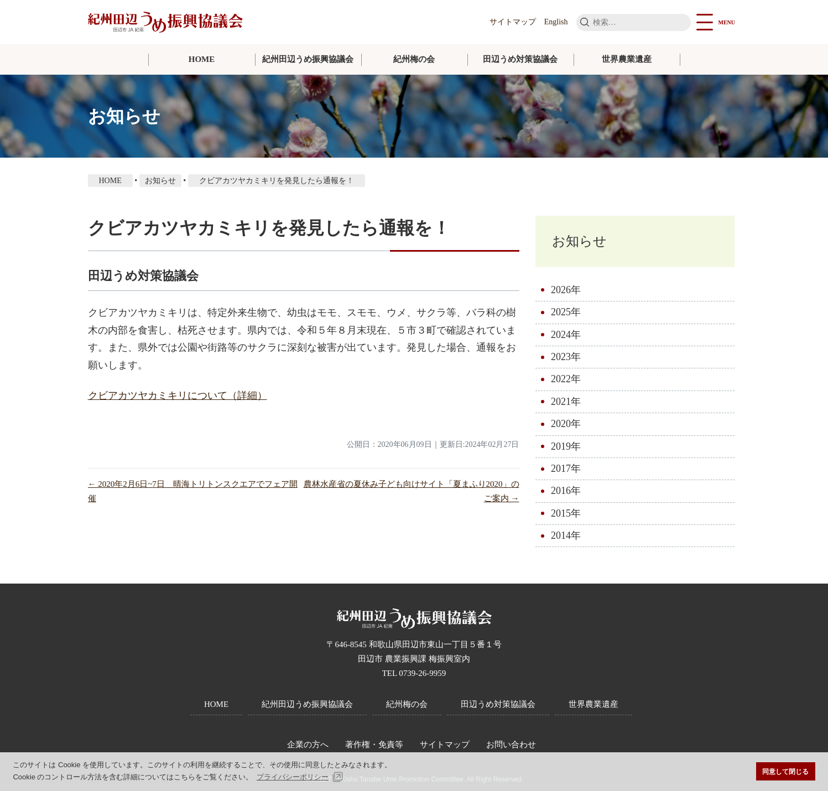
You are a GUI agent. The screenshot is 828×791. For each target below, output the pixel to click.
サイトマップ (512, 22)
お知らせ (581, 242)
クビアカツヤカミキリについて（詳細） (177, 395)
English (556, 22)
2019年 (566, 447)
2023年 (566, 358)
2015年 (566, 514)
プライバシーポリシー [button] (293, 777)
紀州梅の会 (414, 59)
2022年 (566, 380)
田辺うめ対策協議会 (520, 59)
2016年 (566, 492)
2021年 (566, 402)
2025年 (566, 313)
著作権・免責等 (374, 744)
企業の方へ (308, 744)
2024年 (566, 335)
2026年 (566, 290)
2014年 (566, 537)
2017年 (566, 470)
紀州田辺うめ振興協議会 (307, 59)
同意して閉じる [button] (785, 771)
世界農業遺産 (627, 59)
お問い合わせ (511, 744)
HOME (202, 59)
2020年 (566, 425)
